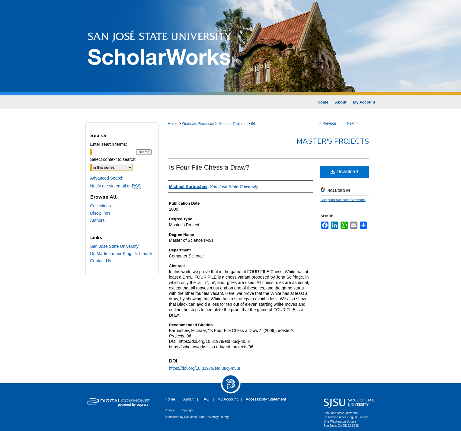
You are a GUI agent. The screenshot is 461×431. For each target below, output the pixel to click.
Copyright (187, 410)
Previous (329, 123)
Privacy (170, 410)
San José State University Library (206, 417)
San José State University (114, 246)
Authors (97, 220)
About (188, 399)
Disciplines (100, 213)
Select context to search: (113, 159)
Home (173, 124)
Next (350, 123)
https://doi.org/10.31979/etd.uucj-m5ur (205, 368)
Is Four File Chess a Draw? (209, 167)
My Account (227, 399)
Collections (100, 205)
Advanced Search (107, 178)
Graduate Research (198, 124)
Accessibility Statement (266, 399)
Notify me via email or (115, 186)
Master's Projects (232, 124)
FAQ (205, 399)
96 (253, 124)
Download (344, 171)
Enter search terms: (108, 144)
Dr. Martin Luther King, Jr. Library (121, 253)
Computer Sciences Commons (343, 200)
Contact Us (100, 260)
